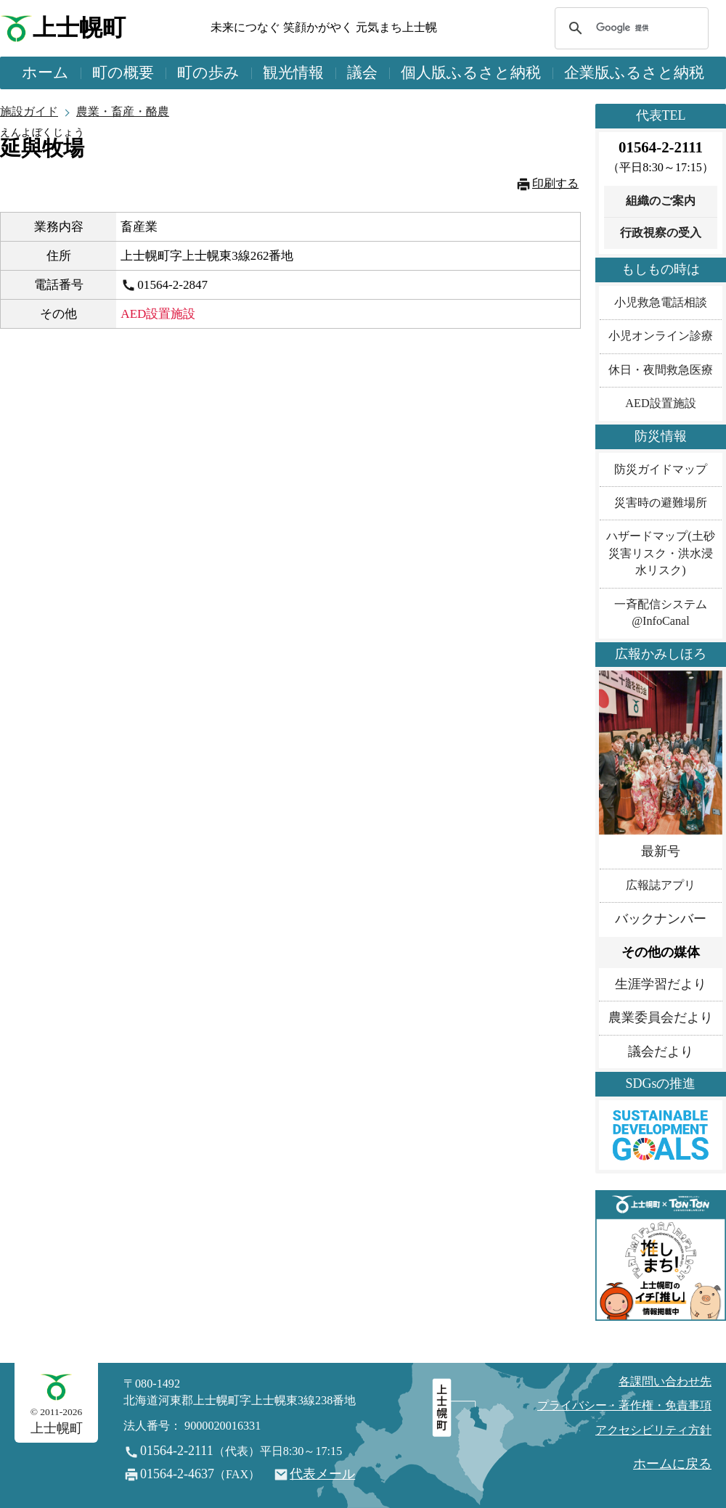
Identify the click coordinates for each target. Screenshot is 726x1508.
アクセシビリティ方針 (653, 1430)
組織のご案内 (661, 201)
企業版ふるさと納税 (634, 72)
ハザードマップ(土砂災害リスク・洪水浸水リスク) (660, 553)
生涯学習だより (660, 984)
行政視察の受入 (660, 232)
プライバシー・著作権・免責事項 (624, 1405)
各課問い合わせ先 (665, 1381)
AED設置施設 (660, 403)
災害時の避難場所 (660, 502)
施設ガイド (29, 111)
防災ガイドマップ (660, 469)
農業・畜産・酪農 (122, 111)
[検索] (629, 28)
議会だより (660, 1051)
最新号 (660, 851)
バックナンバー (660, 918)
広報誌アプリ (661, 885)
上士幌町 (79, 28)
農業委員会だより (660, 1017)
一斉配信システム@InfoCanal (660, 613)
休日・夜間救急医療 (660, 370)
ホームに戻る (672, 1463)
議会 (362, 72)
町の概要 (123, 72)
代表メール (322, 1474)
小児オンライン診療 (660, 336)
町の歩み (208, 72)
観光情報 (293, 72)
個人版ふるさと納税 (471, 72)
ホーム (45, 72)
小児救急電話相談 (660, 302)
